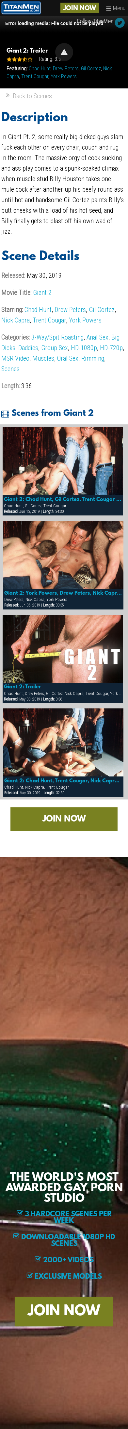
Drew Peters (66, 68)
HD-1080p (84, 348)
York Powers (64, 76)
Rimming (92, 358)
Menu (115, 8)
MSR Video (15, 358)
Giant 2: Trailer (22, 687)
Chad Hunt (40, 68)
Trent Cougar (34, 76)
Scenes (10, 369)
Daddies (28, 348)
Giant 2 (42, 293)
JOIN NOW (79, 8)
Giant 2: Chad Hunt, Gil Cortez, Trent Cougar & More (63, 500)
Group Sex (54, 348)
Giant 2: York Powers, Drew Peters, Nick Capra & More (63, 593)
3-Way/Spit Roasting (57, 337)
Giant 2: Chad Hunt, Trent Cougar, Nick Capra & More (63, 781)
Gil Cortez (91, 68)
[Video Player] (64, 52)
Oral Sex (67, 358)
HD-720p (111, 348)
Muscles (43, 358)
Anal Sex (97, 337)
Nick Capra (15, 320)
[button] (64, 52)
